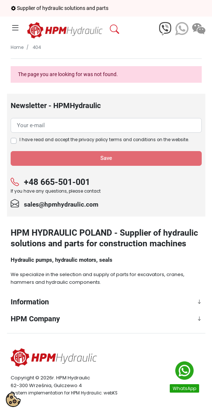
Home (17, 47)
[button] (132, 29)
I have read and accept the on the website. (104, 140)
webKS (111, 393)
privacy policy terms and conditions (117, 140)
